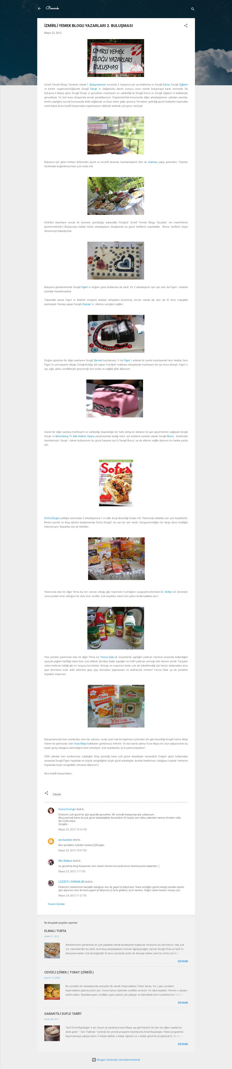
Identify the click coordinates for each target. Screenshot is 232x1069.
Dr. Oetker (166, 591)
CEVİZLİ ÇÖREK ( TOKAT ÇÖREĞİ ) (69, 972)
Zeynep (86, 304)
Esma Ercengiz (67, 809)
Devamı (183, 961)
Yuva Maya (80, 743)
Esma (166, 84)
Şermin (98, 360)
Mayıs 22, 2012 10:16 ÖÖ (72, 829)
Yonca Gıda (107, 657)
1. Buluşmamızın (96, 84)
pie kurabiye (65, 839)
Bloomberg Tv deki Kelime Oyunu (74, 436)
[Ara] (193, 9)
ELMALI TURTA (55, 931)
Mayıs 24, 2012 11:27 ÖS (72, 895)
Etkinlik (57, 794)
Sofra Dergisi (51, 518)
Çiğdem (183, 84)
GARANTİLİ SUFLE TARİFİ (62, 1014)
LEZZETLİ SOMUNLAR (71, 881)
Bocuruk (52, 8)
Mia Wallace (65, 860)
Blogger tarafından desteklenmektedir (116, 1059)
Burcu (170, 436)
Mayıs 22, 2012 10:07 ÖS (72, 850)
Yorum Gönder (56, 904)
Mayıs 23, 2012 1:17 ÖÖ (71, 871)
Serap (93, 88)
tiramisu (153, 162)
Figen (84, 287)
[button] (186, 26)
